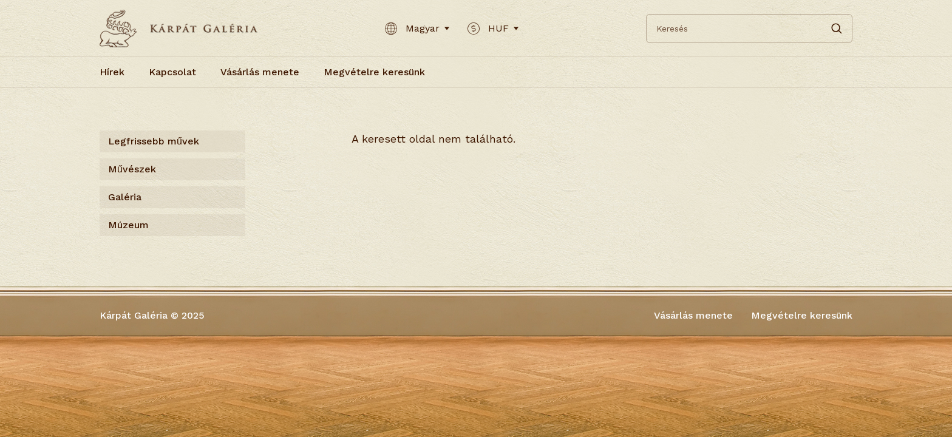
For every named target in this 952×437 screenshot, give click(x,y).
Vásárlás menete (259, 72)
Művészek (132, 169)
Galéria (124, 197)
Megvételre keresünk (374, 72)
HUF (492, 28)
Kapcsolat (172, 72)
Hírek (112, 72)
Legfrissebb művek (153, 141)
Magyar (417, 28)
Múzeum (128, 225)
